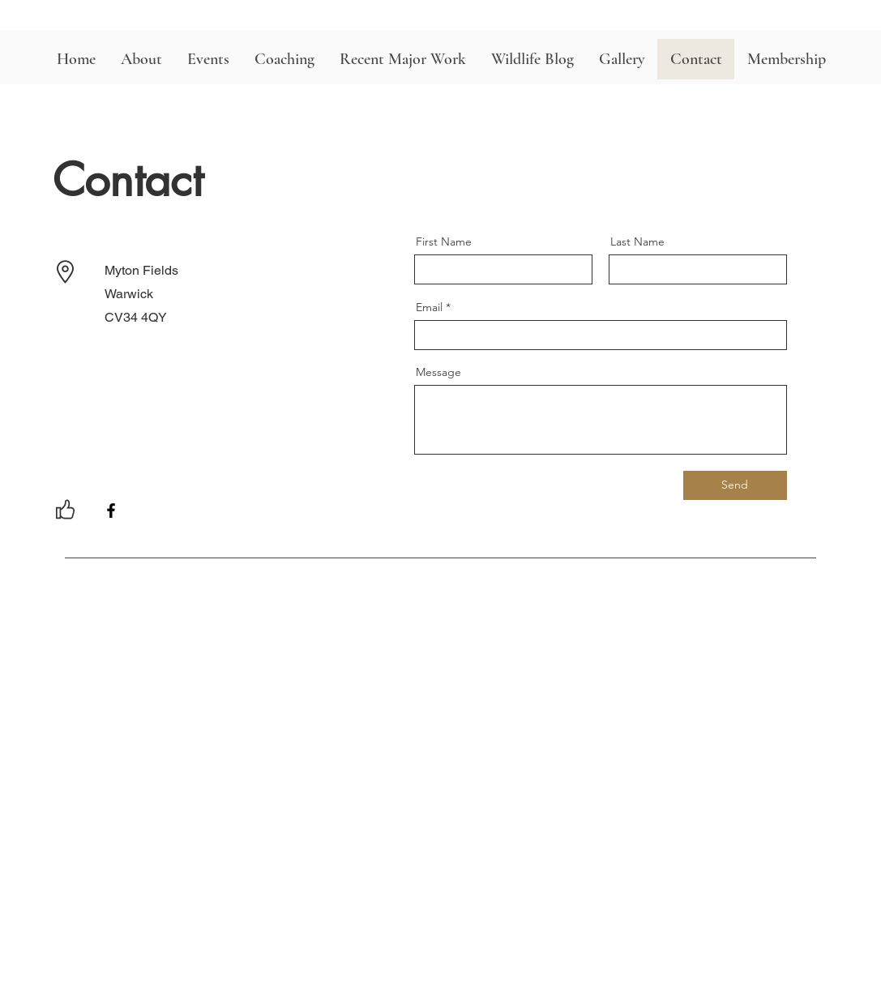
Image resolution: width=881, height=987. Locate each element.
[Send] (735, 485)
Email (429, 307)
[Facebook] (111, 510)
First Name (444, 241)
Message (438, 372)
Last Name (637, 241)
